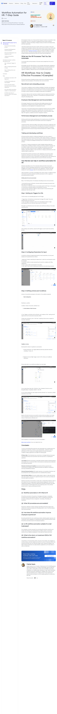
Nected (31, 169)
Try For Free (51, 3)
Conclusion (5, 73)
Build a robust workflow (25, 442)
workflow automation (33, 50)
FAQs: (4, 75)
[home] (4, 3)
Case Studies (28, 3)
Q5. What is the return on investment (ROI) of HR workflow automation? (11, 94)
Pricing (22, 3)
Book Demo (45, 3)
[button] (11, 3)
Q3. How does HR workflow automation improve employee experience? (10, 86)
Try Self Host (40, 3)
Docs (25, 3)
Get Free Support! (50, 555)
